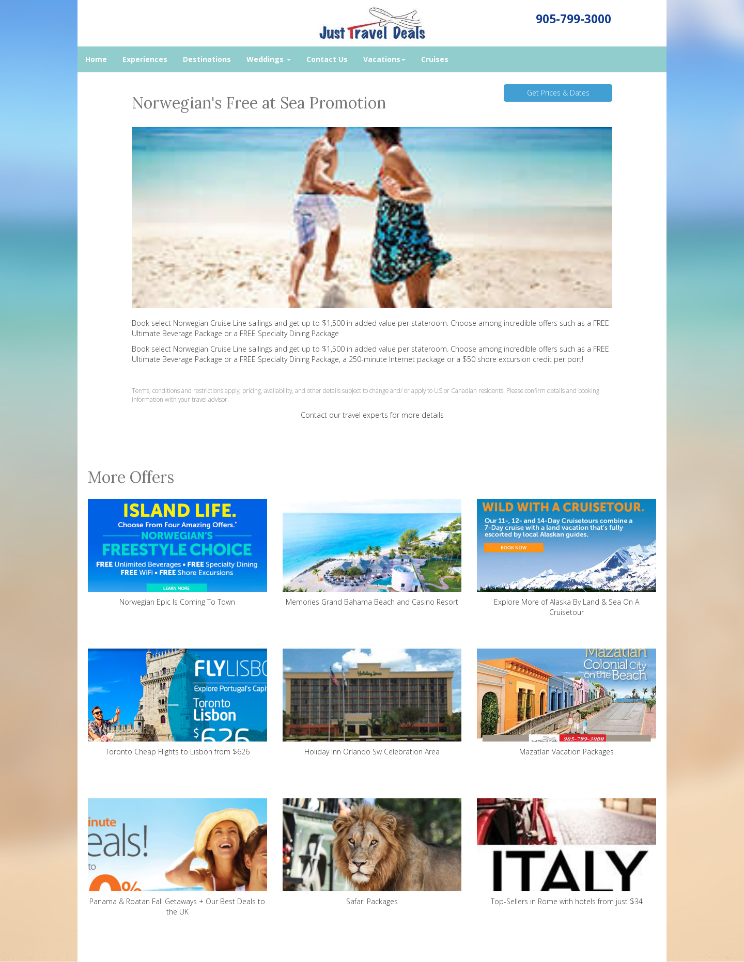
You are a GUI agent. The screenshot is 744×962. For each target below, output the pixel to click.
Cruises (434, 59)
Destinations (207, 59)
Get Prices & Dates (558, 93)
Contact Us (327, 59)
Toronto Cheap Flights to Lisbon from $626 (177, 702)
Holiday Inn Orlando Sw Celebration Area (372, 702)
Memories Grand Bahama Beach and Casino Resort (372, 553)
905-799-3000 (573, 19)
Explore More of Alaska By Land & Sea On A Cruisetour (566, 558)
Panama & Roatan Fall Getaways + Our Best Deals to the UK (177, 857)
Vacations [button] (384, 59)
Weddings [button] (268, 59)
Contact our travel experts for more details (372, 415)
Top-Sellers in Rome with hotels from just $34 (566, 852)
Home (96, 59)
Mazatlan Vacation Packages (566, 702)
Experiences (144, 59)
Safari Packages (372, 852)
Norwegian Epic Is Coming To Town (177, 553)
